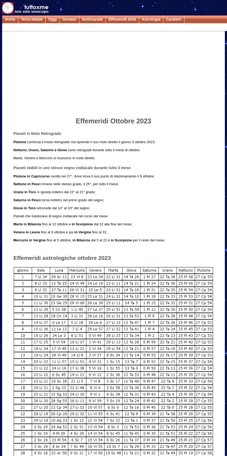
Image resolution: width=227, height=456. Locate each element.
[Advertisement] (113, 75)
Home (10, 19)
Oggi (52, 19)
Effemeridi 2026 (122, 19)
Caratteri (173, 19)
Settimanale (92, 19)
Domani (69, 19)
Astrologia (151, 19)
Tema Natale (32, 19)
